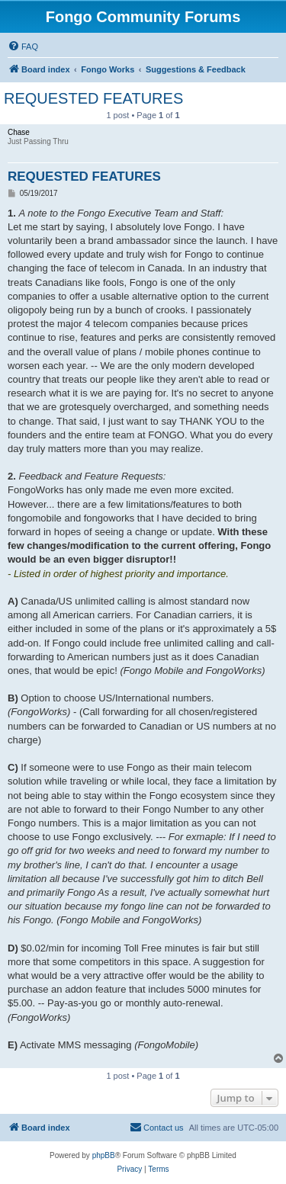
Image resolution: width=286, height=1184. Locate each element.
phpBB (103, 1155)
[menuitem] (23, 46)
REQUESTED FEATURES (93, 98)
